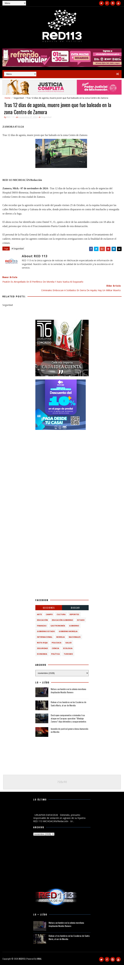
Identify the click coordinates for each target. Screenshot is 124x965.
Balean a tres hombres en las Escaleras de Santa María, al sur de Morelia (68, 703)
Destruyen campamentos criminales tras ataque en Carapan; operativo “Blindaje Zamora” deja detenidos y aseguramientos (68, 718)
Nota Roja (42, 642)
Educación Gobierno (62, 620)
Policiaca (56, 642)
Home (7, 97)
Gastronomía (58, 625)
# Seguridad (18, 248)
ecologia (67, 648)
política (55, 654)
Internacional (44, 637)
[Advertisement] (62, 453)
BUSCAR (75, 607)
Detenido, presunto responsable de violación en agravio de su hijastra (61, 809)
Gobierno (74, 625)
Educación (42, 620)
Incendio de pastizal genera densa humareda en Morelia (69, 730)
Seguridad (19, 97)
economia (42, 654)
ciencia (55, 648)
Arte (39, 614)
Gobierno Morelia (68, 631)
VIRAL (39, 958)
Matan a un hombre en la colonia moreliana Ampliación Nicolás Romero (68, 690)
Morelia (60, 637)
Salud (68, 642)
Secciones (49, 607)
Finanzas (41, 625)
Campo (49, 614)
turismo (68, 654)
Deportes (74, 614)
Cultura (61, 614)
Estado (80, 620)
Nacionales (75, 637)
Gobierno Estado (46, 631)
